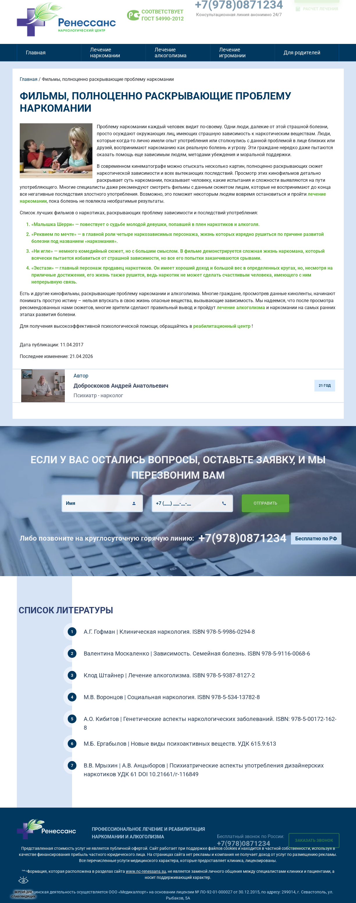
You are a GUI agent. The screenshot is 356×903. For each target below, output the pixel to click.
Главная (36, 52)
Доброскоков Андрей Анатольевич (121, 385)
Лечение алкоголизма (171, 52)
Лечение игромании (232, 52)
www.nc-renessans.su (146, 871)
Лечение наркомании (105, 52)
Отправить (243, 503)
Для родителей (302, 52)
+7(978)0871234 (264, 538)
